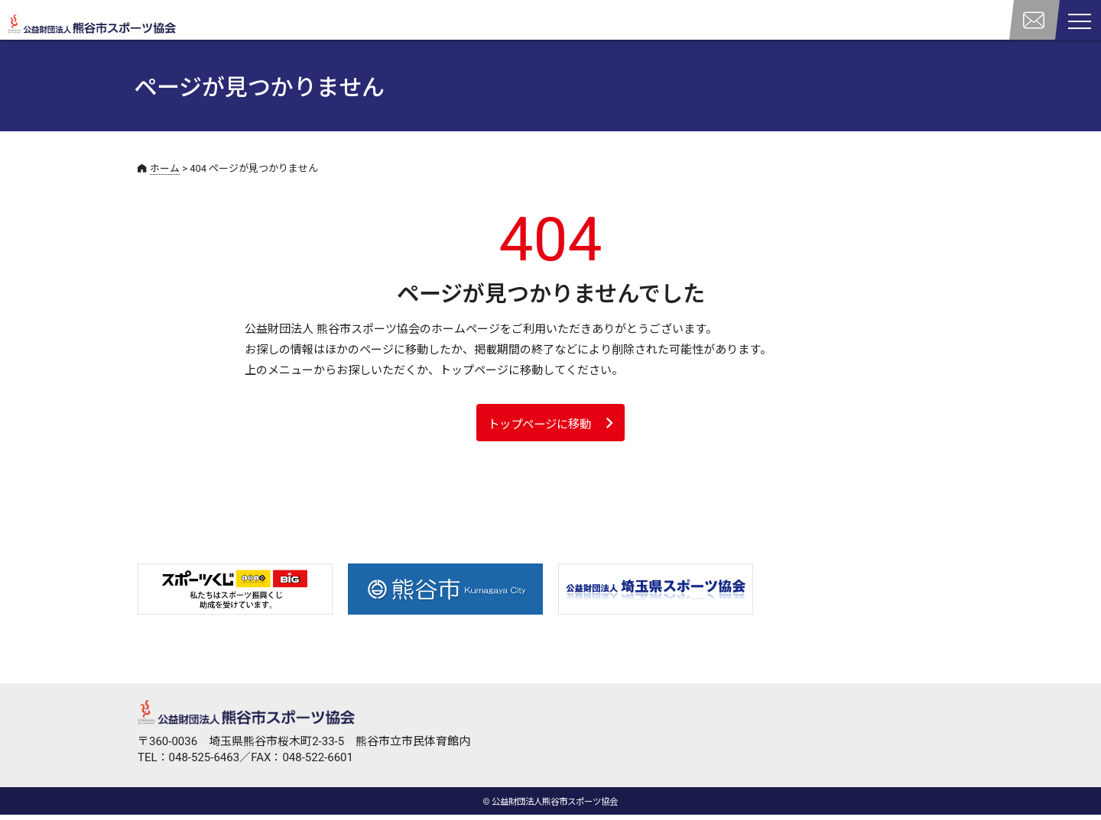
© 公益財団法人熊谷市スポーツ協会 (550, 807)
